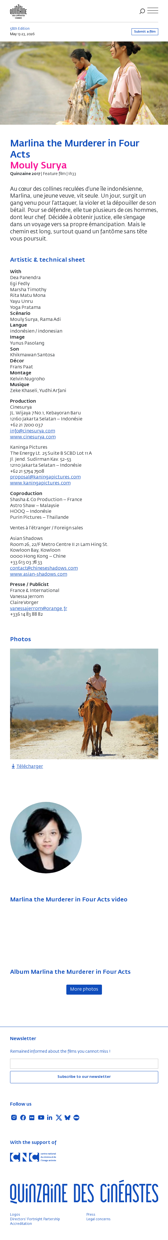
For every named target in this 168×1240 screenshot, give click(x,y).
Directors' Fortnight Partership (35, 1219)
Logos (15, 1215)
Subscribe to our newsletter (84, 1077)
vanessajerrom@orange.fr (38, 609)
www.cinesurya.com (33, 437)
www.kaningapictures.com (40, 483)
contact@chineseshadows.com (44, 568)
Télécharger (26, 766)
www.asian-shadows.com (38, 574)
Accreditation (21, 1224)
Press (90, 1215)
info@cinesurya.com (32, 431)
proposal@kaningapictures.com (45, 477)
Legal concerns (98, 1219)
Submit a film (145, 31)
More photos (84, 989)
